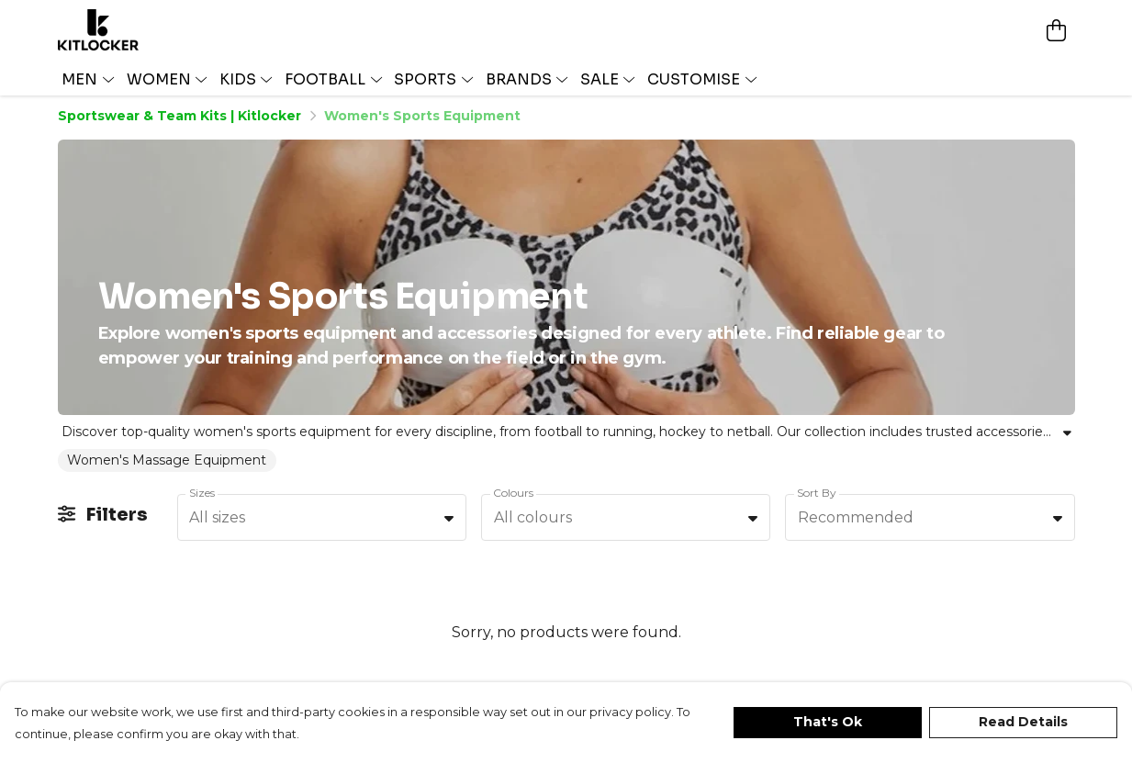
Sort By (816, 495)
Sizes (202, 495)
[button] (449, 520)
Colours (513, 495)
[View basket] (1056, 28)
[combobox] (321, 521)
